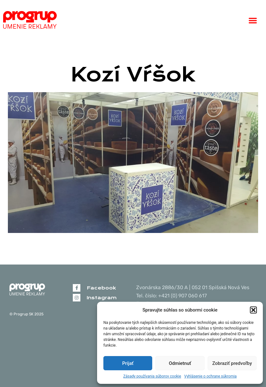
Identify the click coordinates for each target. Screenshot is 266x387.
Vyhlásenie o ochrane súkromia (210, 376)
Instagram (102, 298)
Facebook (101, 288)
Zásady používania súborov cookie (152, 376)
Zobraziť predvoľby (232, 363)
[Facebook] (76, 288)
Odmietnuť (180, 363)
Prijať (128, 363)
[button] (253, 310)
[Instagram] (76, 297)
